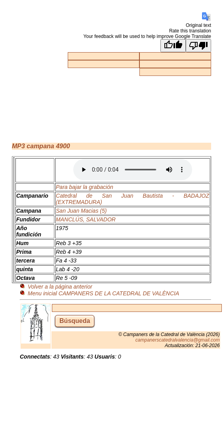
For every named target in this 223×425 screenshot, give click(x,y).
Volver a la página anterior (60, 286)
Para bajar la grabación (84, 187)
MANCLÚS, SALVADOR (86, 219)
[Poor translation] (198, 45)
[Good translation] (173, 45)
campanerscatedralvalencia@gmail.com (177, 340)
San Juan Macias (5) (81, 211)
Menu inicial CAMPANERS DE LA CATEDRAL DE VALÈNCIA (103, 293)
